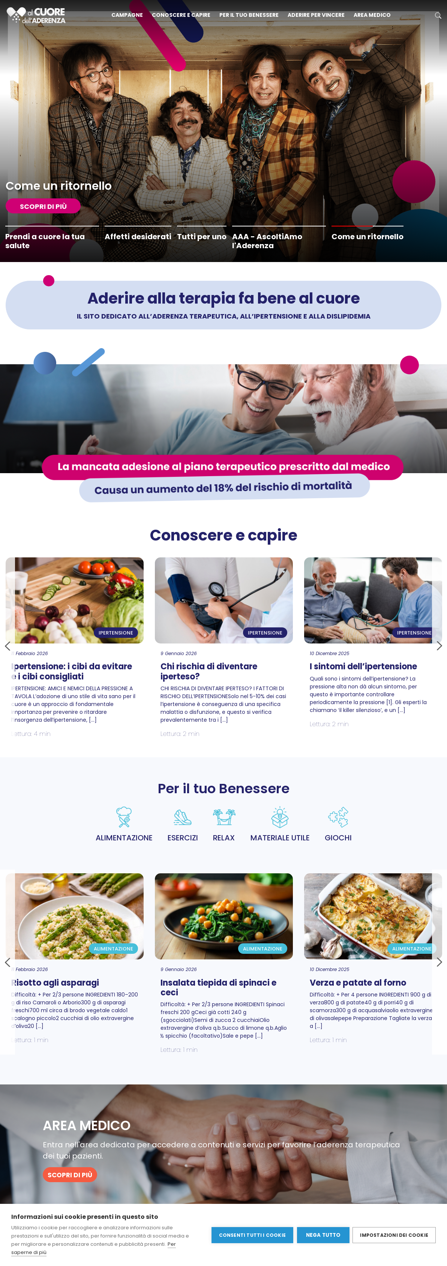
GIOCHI (338, 824)
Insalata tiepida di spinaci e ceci (218, 987)
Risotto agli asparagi (55, 983)
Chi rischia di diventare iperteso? (208, 671)
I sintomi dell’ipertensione (363, 666)
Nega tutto (322, 1235)
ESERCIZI (183, 824)
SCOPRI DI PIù (43, 206)
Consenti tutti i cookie (251, 1235)
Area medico (372, 15)
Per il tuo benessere (249, 15)
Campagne (127, 15)
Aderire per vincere (316, 15)
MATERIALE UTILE (280, 824)
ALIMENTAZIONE (124, 824)
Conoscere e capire (181, 15)
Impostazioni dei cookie (394, 1235)
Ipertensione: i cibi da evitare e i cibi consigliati (71, 671)
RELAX (224, 824)
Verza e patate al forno (358, 983)
